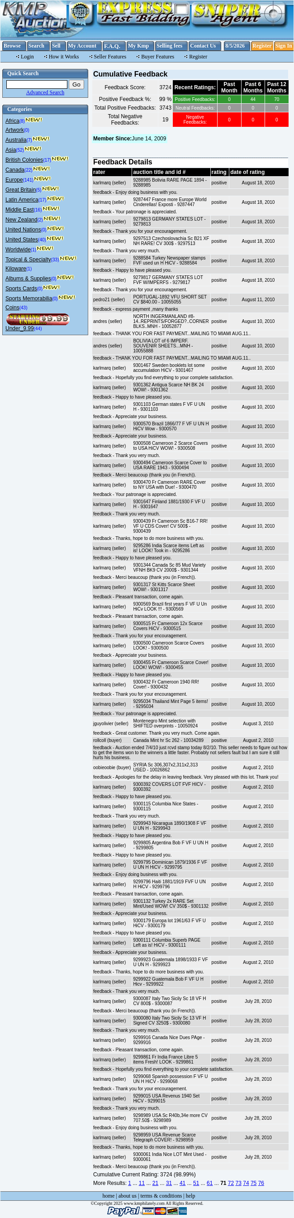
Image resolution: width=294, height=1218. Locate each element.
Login (27, 56)
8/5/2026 (235, 46)
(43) (23, 307)
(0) (26, 130)
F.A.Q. (112, 46)
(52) (20, 150)
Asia (10, 150)
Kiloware (15, 268)
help (190, 1196)
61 (210, 1183)
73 (239, 1183)
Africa (12, 121)
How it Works (64, 56)
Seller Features (110, 56)
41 (182, 1183)
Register (262, 46)
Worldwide (18, 249)
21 (155, 1183)
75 (253, 1183)
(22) (28, 170)
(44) (38, 328)
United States (21, 239)
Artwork (14, 130)
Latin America (21, 200)
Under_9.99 (19, 328)
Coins (12, 307)
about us (128, 1196)
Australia (16, 140)
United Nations (23, 229)
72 (231, 1183)
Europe (14, 180)
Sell (56, 46)
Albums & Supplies (28, 278)
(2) (40, 219)
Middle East (19, 210)
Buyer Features (157, 56)
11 (142, 1183)
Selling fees (169, 46)
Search (36, 46)
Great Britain (20, 190)
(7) (29, 140)
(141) (28, 180)
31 (169, 1183)
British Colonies (24, 160)
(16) (38, 209)
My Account (82, 46)
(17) (47, 160)
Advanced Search (45, 92)
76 (261, 1183)
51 (196, 1183)
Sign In (283, 46)
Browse (12, 46)
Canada (14, 170)
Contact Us (203, 46)
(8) (22, 121)
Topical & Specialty (28, 259)
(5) (38, 190)
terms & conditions (161, 1196)
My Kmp (138, 46)
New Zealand (21, 220)
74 (246, 1183)
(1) (33, 249)
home (109, 1196)
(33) (55, 259)
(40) (42, 239)
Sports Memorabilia (28, 298)
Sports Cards (21, 288)
